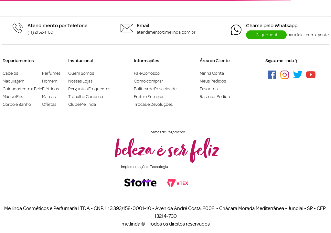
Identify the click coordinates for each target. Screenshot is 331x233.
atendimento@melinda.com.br (166, 32)
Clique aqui (266, 35)
